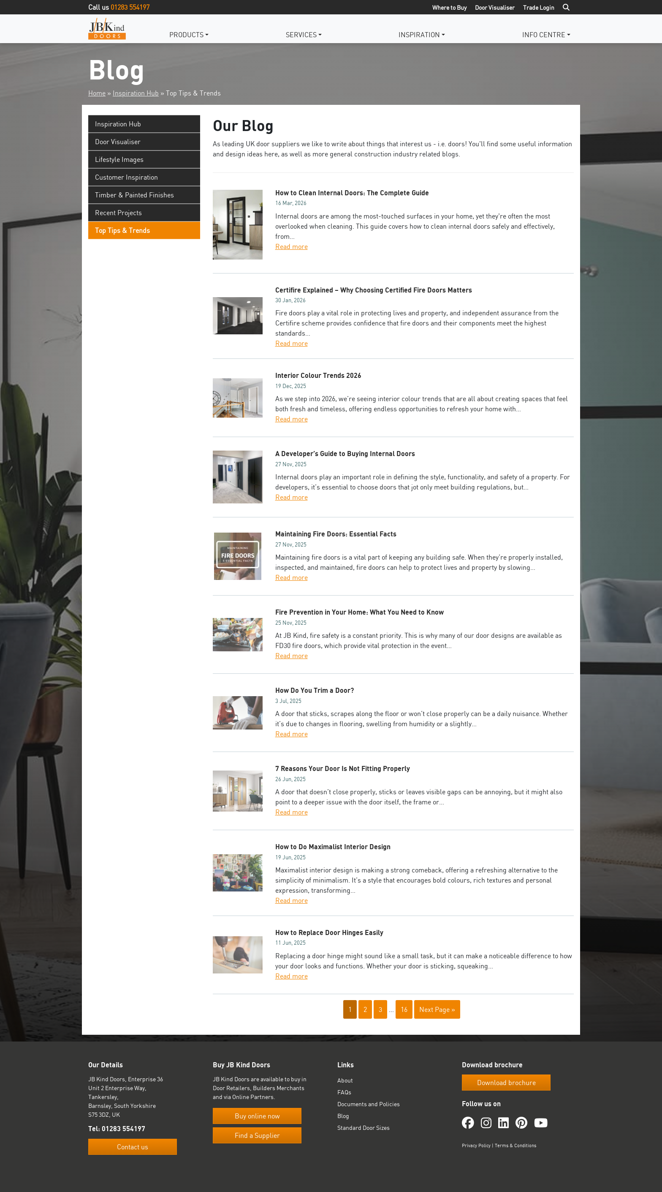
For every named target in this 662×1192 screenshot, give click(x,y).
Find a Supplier (257, 1135)
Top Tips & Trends (122, 230)
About (345, 1080)
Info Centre (543, 34)
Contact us (132, 1147)
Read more (291, 246)
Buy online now (257, 1116)
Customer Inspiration (126, 177)
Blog (343, 1115)
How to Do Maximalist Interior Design (333, 846)
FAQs (344, 1092)
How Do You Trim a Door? (314, 690)
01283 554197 (130, 7)
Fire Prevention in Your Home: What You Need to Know (359, 612)
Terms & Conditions (515, 1145)
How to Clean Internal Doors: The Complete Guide (352, 193)
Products (186, 34)
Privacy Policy (476, 1145)
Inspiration (419, 34)
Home (97, 93)
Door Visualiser (495, 7)
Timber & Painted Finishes (134, 195)
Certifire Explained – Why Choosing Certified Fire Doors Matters (373, 290)
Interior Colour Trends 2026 (318, 375)
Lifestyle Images (119, 159)
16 (404, 1009)
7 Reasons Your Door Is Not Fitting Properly (342, 768)
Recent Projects (118, 212)
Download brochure (506, 1082)
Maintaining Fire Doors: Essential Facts (335, 534)
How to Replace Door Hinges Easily (329, 932)
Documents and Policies (368, 1103)
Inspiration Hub (136, 93)
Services (301, 34)
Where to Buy (449, 7)
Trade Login (538, 7)
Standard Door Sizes (363, 1127)
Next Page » (437, 1009)
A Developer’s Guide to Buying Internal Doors (345, 453)
